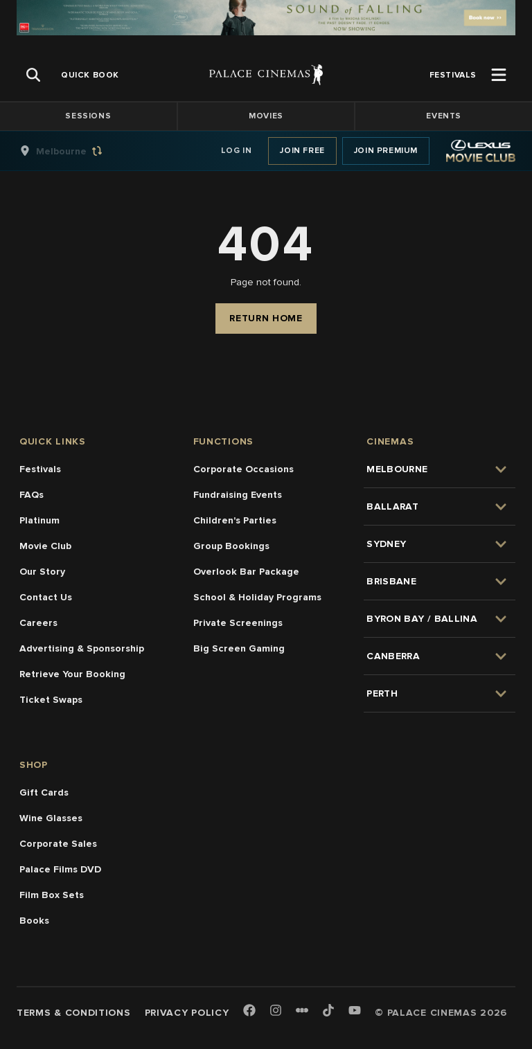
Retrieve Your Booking (72, 674)
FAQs (31, 495)
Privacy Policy (187, 1013)
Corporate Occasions (243, 469)
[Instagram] (275, 1011)
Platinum (39, 520)
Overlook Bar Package (246, 571)
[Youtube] (354, 1011)
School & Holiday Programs (257, 597)
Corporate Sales (58, 844)
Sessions (88, 116)
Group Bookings (231, 546)
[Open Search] (33, 75)
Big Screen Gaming (239, 648)
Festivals (40, 469)
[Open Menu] (498, 75)
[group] (75, 151)
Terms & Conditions (74, 1013)
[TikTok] (328, 1010)
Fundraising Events (237, 495)
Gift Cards (44, 792)
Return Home (266, 318)
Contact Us (45, 597)
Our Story (42, 571)
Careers (38, 623)
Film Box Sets (51, 895)
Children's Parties (234, 520)
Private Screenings (238, 623)
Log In (236, 150)
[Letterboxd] (302, 1010)
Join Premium (386, 150)
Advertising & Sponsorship (81, 648)
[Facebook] (249, 1011)
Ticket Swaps (50, 700)
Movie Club (45, 546)
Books (34, 920)
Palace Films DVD (60, 869)
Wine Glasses (50, 818)
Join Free (302, 150)
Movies (266, 116)
